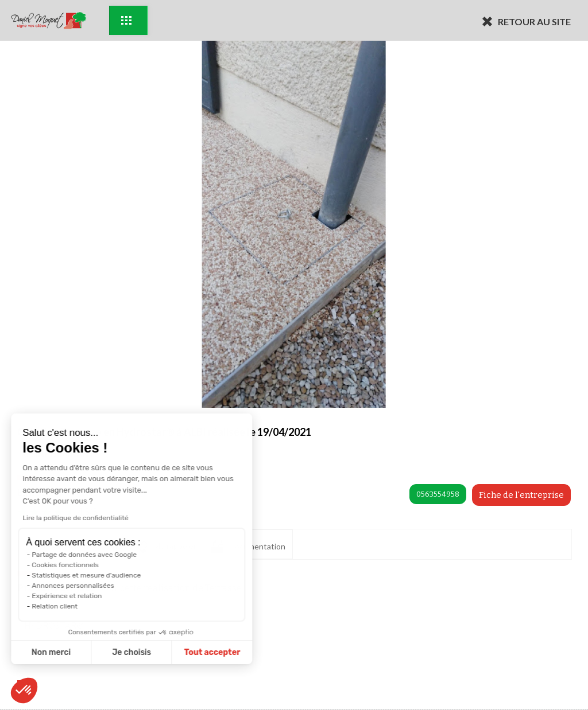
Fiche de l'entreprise (521, 495)
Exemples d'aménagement (126, 20)
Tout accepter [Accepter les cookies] (106, 652)
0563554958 (437, 494)
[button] (24, 690)
